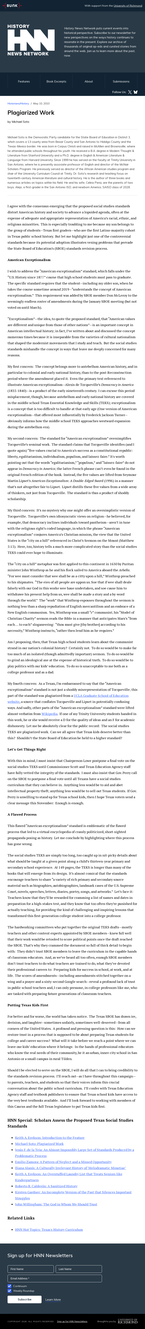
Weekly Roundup (23, 1290)
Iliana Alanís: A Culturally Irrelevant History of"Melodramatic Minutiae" (70, 1168)
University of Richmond (128, 5)
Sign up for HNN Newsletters (72, 1321)
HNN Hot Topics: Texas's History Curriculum (49, 1229)
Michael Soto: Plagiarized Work (39, 1143)
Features (24, 81)
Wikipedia (49, 713)
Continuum (20, 1286)
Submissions (121, 81)
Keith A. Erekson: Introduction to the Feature (50, 1137)
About (89, 81)
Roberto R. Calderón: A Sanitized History (46, 1186)
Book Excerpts (56, 81)
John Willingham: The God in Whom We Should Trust (56, 1204)
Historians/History (18, 103)
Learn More (53, 1299)
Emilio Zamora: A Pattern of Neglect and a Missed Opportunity (63, 1162)
